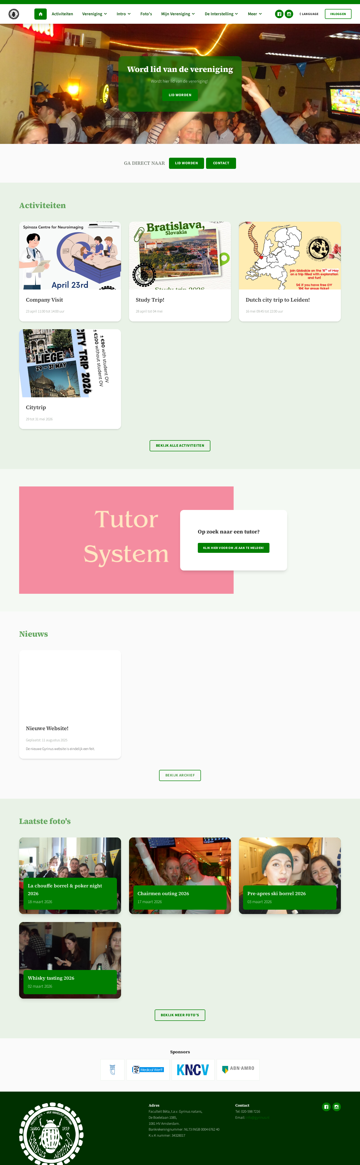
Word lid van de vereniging (180, 69)
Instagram (289, 14)
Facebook (279, 14)
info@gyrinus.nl (257, 1119)
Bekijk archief (180, 776)
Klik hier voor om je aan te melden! (233, 549)
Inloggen (338, 14)
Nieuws (33, 634)
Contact (221, 163)
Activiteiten (42, 205)
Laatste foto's (45, 822)
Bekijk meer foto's (180, 1016)
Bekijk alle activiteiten (180, 446)
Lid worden (180, 95)
